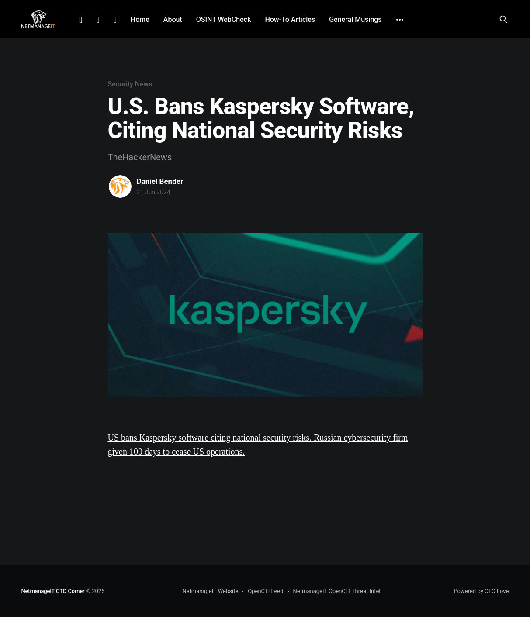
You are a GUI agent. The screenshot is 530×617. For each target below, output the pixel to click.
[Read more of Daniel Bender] (120, 186)
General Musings (355, 19)
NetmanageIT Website (210, 591)
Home (140, 19)
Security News (130, 84)
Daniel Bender (160, 181)
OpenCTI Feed (265, 591)
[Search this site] (503, 19)
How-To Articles (290, 19)
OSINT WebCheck (223, 19)
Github (115, 19)
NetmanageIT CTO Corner (53, 591)
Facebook (97, 19)
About (172, 19)
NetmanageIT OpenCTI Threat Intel (337, 591)
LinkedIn (80, 19)
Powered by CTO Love (481, 591)
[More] (399, 19)
